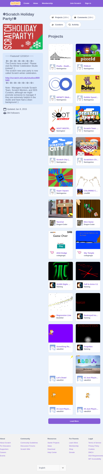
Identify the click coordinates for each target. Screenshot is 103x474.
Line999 (87, 193)
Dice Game (88, 222)
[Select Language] (51, 468)
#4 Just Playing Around (63, 409)
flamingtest (60, 131)
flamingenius (61, 69)
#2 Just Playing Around (91, 378)
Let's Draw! (61, 378)
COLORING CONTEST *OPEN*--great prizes (91, 191)
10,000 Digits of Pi (63, 284)
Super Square (62, 191)
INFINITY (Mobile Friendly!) (63, 97)
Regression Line (63, 315)
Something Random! (63, 346)
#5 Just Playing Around (91, 409)
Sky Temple (89, 253)
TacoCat (60, 222)
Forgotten (88, 346)
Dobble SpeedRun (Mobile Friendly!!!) (91, 97)
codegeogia (60, 255)
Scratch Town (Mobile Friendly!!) (91, 128)
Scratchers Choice (91, 160)
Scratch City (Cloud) (63, 160)
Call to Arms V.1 (91, 284)
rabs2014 (59, 349)
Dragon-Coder (61, 224)
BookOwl (59, 318)
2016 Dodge (61, 253)
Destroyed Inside (91, 315)
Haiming (59, 287)
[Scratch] (15, 3)
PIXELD (87, 66)
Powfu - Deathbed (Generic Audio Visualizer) (63, 66)
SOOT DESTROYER (63, 128)
